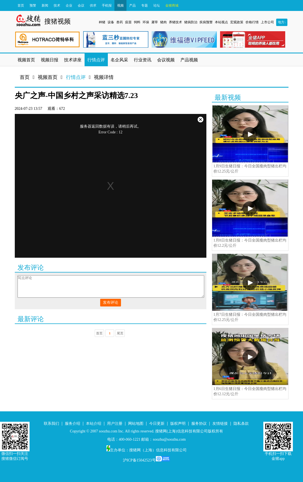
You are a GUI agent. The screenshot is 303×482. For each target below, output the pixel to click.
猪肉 (163, 22)
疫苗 (128, 22)
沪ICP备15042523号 (139, 460)
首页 (21, 5)
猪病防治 (190, 22)
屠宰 (154, 22)
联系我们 (51, 423)
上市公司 (267, 22)
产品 (132, 5)
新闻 (45, 5)
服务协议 (199, 423)
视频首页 (47, 77)
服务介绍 (72, 423)
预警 (33, 5)
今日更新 (157, 423)
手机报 (107, 5)
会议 (81, 5)
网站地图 (135, 423)
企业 (69, 5)
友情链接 (220, 423)
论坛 (156, 5)
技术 (57, 5)
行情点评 (76, 77)
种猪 (102, 22)
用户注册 (114, 423)
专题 (144, 5)
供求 (93, 5)
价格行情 (252, 22)
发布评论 (110, 302)
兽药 (119, 22)
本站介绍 (93, 423)
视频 (120, 5)
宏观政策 (236, 22)
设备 (111, 22)
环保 (146, 22)
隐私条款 (241, 423)
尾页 (120, 333)
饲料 (137, 22)
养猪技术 (175, 22)
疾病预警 (206, 22)
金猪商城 (171, 5)
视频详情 (104, 77)
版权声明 (178, 423)
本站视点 (221, 22)
